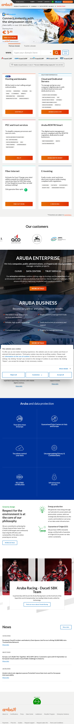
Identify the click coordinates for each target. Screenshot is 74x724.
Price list (13, 723)
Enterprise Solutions (63, 714)
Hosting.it (19, 112)
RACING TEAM (61, 6)
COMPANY (34, 6)
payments (47, 1)
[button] (33, 41)
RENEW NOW (65, 52)
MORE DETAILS (38, 288)
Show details (63, 369)
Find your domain (14, 46)
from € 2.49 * (66, 58)
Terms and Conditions (56, 723)
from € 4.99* (20, 58)
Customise (37, 375)
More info (19, 386)
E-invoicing (55, 204)
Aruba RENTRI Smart (55, 158)
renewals (40, 1)
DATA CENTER (44, 6)
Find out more (19, 204)
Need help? (37, 700)
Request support (29, 723)
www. (9, 52)
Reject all (13, 375)
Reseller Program (49, 714)
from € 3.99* (6, 58)
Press (22, 714)
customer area (68, 2)
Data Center (29, 714)
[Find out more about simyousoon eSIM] (10, 38)
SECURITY (51, 6)
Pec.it (19, 158)
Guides (20, 723)
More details (10, 543)
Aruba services (20, 1)
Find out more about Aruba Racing (37, 604)
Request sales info (42, 723)
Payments (5, 723)
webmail (58, 2)
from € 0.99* (37, 58)
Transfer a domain (30, 46)
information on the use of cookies (17, 356)
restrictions (67, 215)
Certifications (14, 714)
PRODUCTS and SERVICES (21, 6)
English (33, 2)
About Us (5, 714)
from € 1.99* (52, 58)
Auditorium (38, 714)
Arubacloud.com (55, 112)
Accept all (60, 375)
